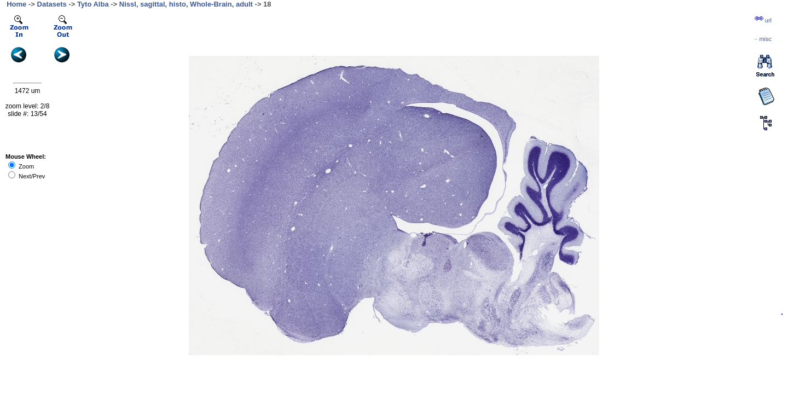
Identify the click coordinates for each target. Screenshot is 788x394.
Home (16, 4)
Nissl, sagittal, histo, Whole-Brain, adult (186, 4)
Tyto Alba (93, 4)
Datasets (52, 4)
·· (763, 39)
